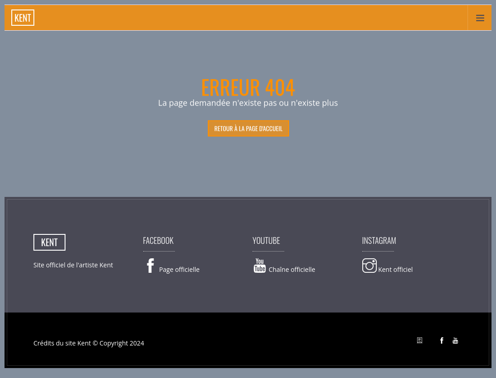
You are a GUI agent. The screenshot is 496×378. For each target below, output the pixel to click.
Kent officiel (387, 269)
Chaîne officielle (284, 269)
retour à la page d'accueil (248, 128)
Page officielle (171, 269)
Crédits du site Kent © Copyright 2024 (88, 343)
